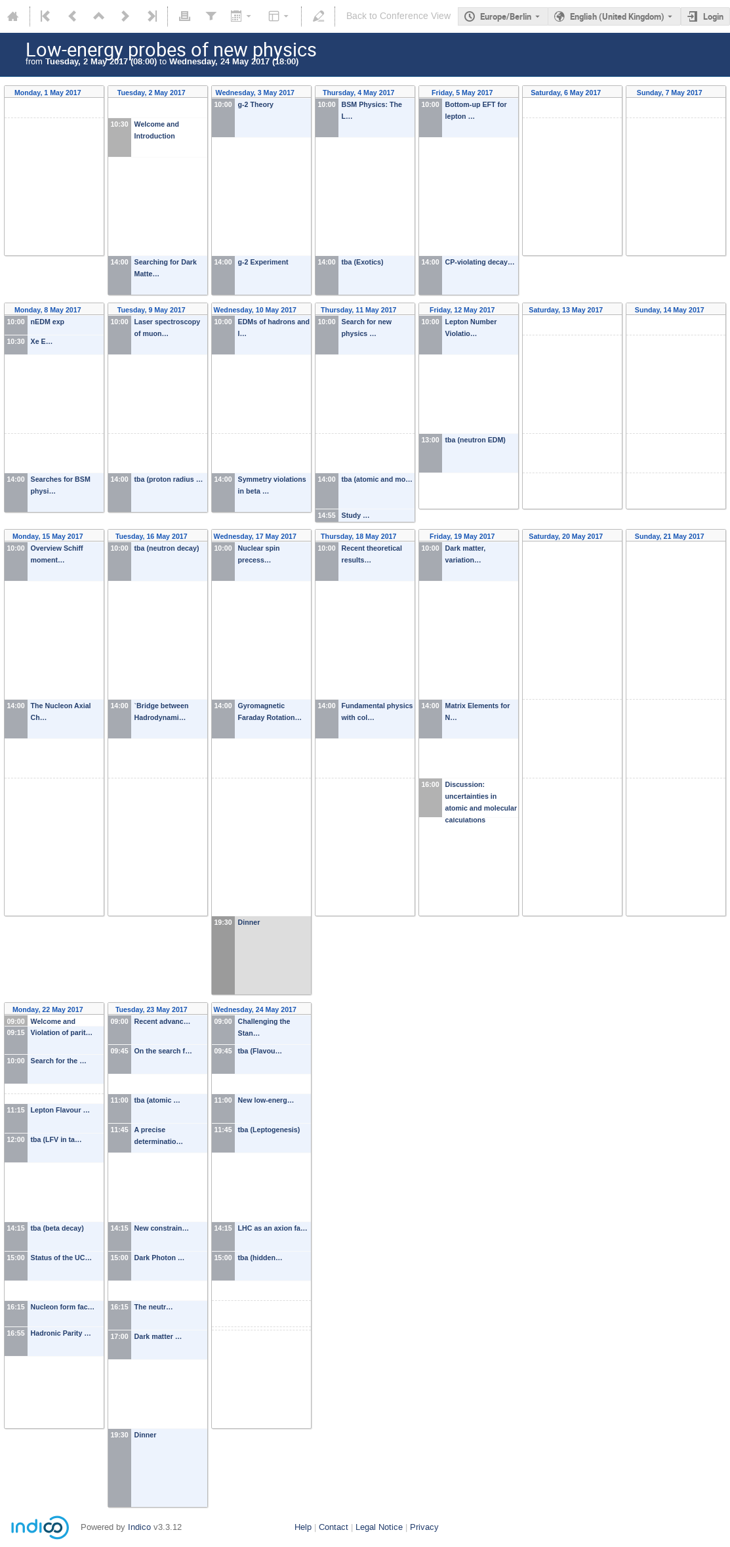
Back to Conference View (398, 16)
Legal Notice (379, 1527)
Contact (333, 1527)
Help (303, 1527)
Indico (139, 1527)
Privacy (424, 1527)
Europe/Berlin (505, 16)
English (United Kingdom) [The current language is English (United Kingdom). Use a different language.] (617, 16)
